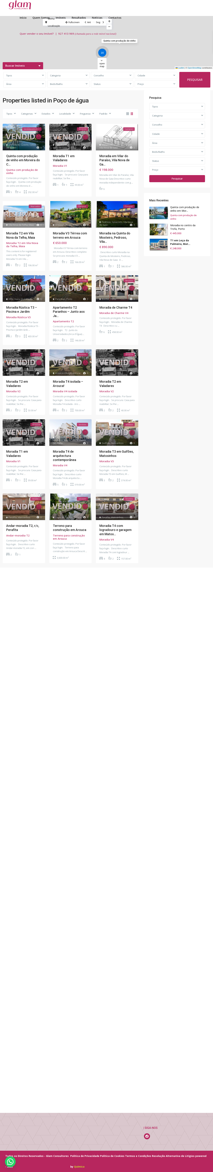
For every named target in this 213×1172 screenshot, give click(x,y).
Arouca (76, 373)
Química (79, 1166)
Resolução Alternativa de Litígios (173, 1156)
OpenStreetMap (194, 68)
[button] (103, 53)
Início (23, 17)
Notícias (97, 17)
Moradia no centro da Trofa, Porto (182, 227)
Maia (31, 224)
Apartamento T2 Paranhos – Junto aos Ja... (69, 312)
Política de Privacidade (84, 1156)
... (31, 185)
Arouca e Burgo (63, 224)
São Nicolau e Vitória (75, 440)
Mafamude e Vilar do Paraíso (117, 144)
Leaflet (180, 68)
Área (8, 84)
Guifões (106, 443)
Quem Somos (41, 17)
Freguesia (85, 113)
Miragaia (71, 437)
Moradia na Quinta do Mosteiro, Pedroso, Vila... (114, 237)
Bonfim (105, 299)
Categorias (27, 113)
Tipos (9, 75)
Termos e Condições (138, 1156)
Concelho (99, 75)
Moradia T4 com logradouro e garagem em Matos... (115, 530)
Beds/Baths (56, 84)
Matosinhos (117, 443)
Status (97, 84)
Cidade (141, 75)
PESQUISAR (195, 80)
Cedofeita (60, 437)
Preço (141, 84)
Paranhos (60, 299)
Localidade (65, 113)
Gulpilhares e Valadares (67, 144)
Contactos (114, 17)
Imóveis (61, 17)
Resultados (79, 17)
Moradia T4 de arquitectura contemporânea (64, 456)
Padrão (103, 113)
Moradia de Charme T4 (115, 307)
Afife (11, 299)
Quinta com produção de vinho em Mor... (184, 208)
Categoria (55, 75)
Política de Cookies (112, 1156)
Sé (54, 443)
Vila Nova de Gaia (108, 147)
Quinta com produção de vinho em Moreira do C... (23, 160)
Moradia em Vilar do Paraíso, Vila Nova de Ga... (114, 160)
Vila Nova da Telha (18, 224)
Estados (46, 113)
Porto (69, 299)
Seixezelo (117, 222)
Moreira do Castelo (19, 144)
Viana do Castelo (23, 299)
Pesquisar (177, 178)
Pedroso (106, 222)
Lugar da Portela (63, 517)
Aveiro (76, 224)
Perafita (13, 517)
